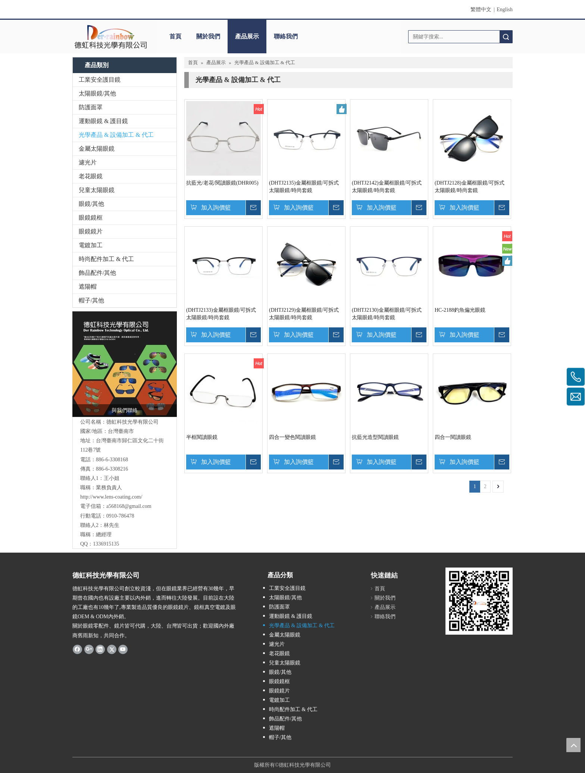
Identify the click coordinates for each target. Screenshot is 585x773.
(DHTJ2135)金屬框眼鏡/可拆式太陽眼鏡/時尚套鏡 (304, 186)
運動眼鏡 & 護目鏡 (103, 121)
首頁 (175, 36)
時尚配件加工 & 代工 (106, 259)
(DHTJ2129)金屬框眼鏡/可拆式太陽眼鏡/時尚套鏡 (304, 313)
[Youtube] (123, 649)
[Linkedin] (100, 649)
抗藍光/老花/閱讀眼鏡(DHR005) (222, 183)
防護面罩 (91, 107)
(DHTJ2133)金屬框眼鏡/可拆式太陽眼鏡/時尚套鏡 (221, 313)
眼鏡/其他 (91, 204)
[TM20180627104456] (124, 364)
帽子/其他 (91, 300)
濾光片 (88, 162)
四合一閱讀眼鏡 (453, 437)
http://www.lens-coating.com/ (111, 497)
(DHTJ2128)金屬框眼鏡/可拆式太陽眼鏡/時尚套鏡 (469, 186)
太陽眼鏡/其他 (97, 93)
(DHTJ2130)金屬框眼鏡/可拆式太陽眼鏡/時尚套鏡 (387, 313)
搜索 (506, 37)
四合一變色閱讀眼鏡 (292, 437)
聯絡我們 (286, 36)
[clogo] (110, 36)
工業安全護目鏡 (100, 79)
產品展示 (247, 36)
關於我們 (208, 36)
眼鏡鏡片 (91, 231)
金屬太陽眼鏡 (97, 148)
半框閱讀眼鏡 (202, 437)
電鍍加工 (91, 245)
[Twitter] (111, 649)
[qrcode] (479, 601)
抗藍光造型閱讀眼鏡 (375, 437)
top (573, 745)
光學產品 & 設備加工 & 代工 (116, 135)
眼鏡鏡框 (91, 217)
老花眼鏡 (91, 176)
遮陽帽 (88, 286)
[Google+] (89, 649)
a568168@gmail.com (128, 506)
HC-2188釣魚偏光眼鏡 (460, 310)
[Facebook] (77, 649)
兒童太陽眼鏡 (97, 190)
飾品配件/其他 (97, 273)
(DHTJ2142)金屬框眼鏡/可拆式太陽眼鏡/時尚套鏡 (387, 186)
